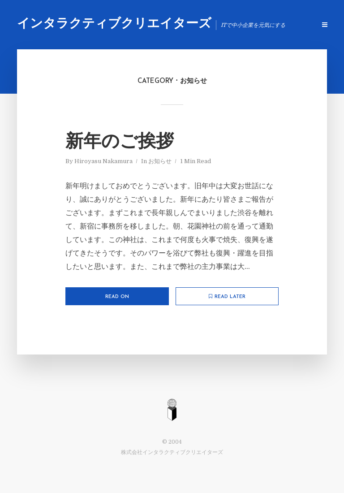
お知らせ (160, 161)
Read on (117, 296)
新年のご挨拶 (119, 142)
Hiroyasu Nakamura (103, 161)
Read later (227, 296)
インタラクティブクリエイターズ (114, 24)
